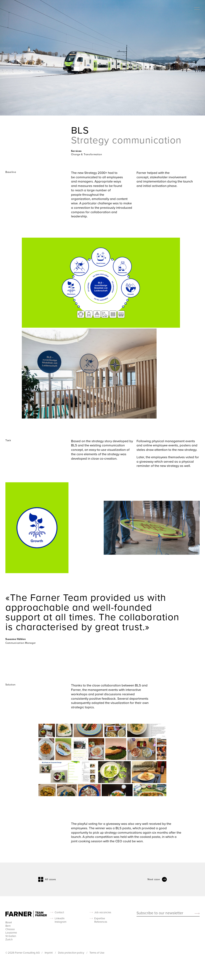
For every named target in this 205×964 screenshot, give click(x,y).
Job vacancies (102, 912)
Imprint (49, 952)
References (100, 921)
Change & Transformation (86, 154)
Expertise (99, 918)
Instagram (60, 921)
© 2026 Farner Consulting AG (22, 952)
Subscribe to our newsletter (160, 913)
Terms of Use (96, 952)
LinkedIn (59, 918)
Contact (59, 912)
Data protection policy (71, 952)
